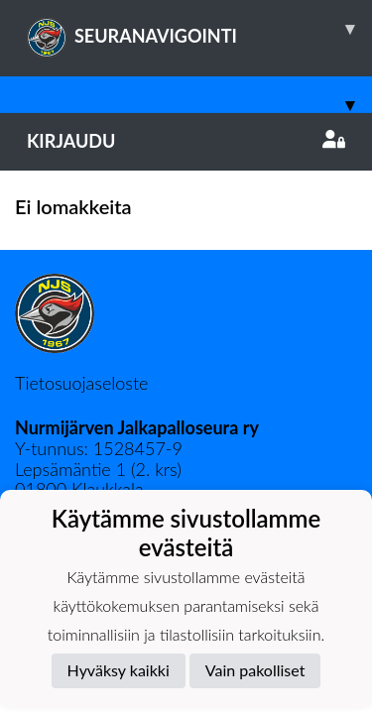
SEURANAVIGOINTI (199, 29)
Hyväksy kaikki (118, 669)
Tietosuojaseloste (81, 383)
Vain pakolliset (255, 669)
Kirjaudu (186, 141)
